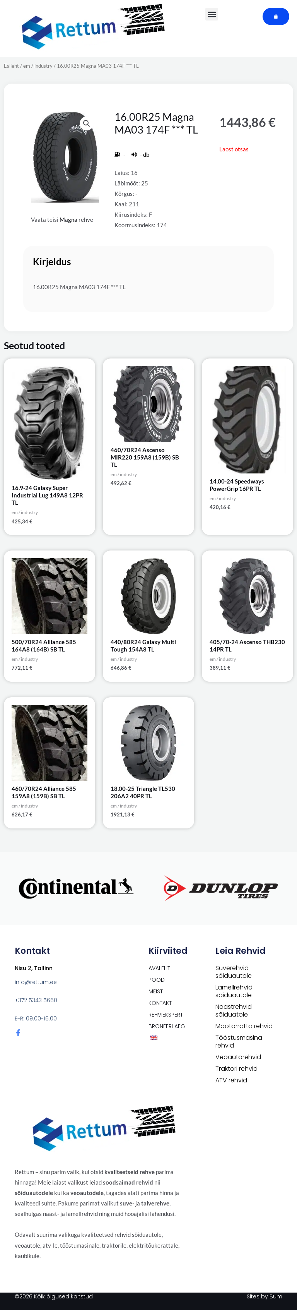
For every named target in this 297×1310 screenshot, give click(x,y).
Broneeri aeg (166, 1026)
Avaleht (159, 968)
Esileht (11, 66)
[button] (87, 123)
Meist (155, 991)
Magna (68, 219)
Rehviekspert (165, 1015)
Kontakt (160, 1003)
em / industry (38, 66)
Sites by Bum (264, 1296)
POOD (156, 980)
